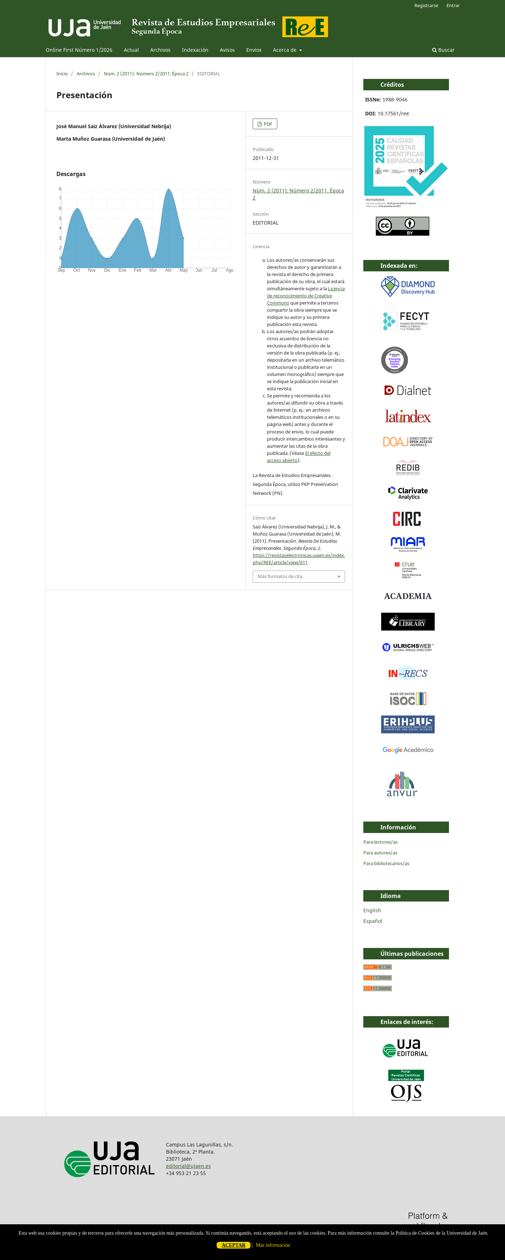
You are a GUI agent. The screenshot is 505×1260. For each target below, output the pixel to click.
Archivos (160, 49)
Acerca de (285, 49)
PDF (267, 124)
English (372, 910)
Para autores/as (380, 852)
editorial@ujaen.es (188, 1166)
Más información (273, 1245)
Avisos (227, 49)
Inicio (62, 73)
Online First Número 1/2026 (79, 49)
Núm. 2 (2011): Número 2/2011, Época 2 (146, 73)
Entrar (453, 5)
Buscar (443, 49)
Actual (131, 49)
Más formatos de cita (280, 576)
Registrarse (426, 5)
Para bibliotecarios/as (386, 863)
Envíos (254, 49)
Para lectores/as (380, 842)
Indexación (195, 49)
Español (372, 921)
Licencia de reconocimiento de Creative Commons (306, 295)
